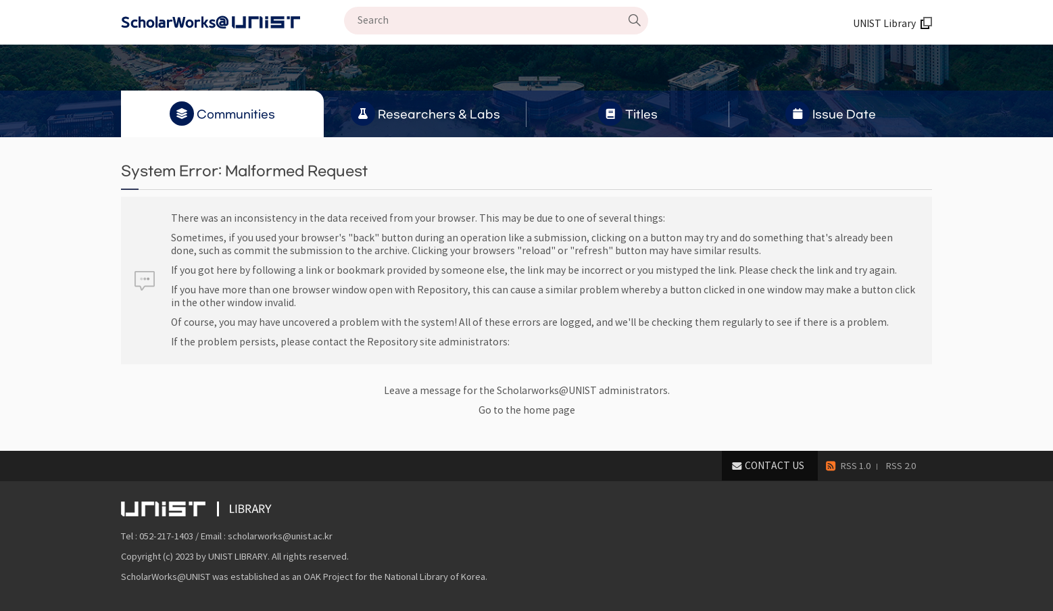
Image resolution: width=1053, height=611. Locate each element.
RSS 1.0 (856, 466)
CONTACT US (774, 466)
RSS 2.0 (901, 466)
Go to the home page (527, 410)
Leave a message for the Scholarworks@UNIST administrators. (527, 391)
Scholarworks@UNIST (232, 22)
